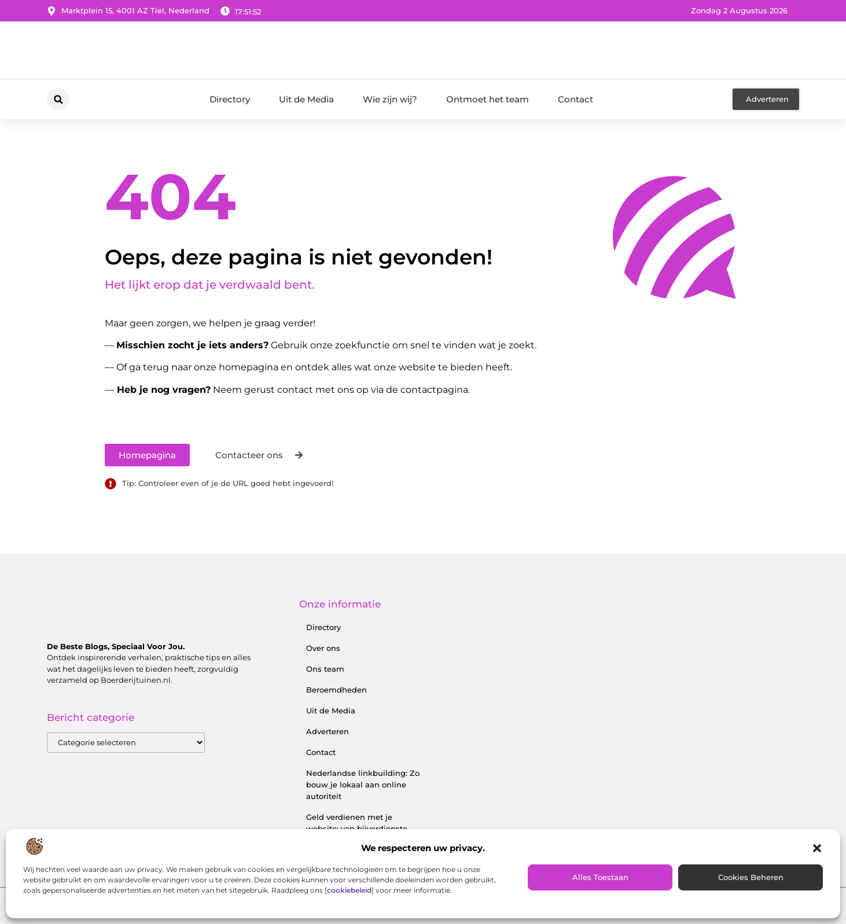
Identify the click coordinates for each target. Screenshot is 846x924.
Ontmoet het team (487, 99)
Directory (229, 99)
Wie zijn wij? (390, 99)
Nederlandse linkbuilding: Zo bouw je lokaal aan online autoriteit (363, 784)
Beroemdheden (336, 689)
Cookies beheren (751, 877)
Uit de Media (306, 99)
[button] (817, 848)
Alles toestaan (600, 877)
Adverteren (327, 731)
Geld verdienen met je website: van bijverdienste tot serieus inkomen (356, 828)
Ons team (325, 668)
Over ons (323, 648)
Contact (575, 99)
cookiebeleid (349, 890)
